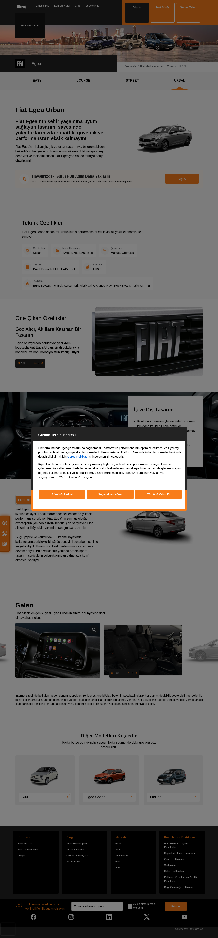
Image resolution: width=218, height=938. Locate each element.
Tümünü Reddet (62, 494)
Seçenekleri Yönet (110, 494)
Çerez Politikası (77, 456)
